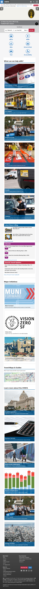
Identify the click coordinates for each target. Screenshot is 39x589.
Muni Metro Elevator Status (11, 272)
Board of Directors (6, 568)
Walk (27, 39)
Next (37, 8)
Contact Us (21, 561)
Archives (4, 575)
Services (4, 558)
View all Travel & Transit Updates (11, 274)
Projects (4, 560)
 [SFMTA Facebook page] (23, 570)
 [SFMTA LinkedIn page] (31, 570)
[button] (30, 2)
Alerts (2, 4)
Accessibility (28, 55)
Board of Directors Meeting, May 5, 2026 (18, 250)
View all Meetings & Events (10, 260)
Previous (1, 8)
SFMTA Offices (22, 560)
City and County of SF (7, 573)
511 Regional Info (6, 564)
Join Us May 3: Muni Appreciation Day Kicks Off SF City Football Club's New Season (23, 235)
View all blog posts (8, 241)
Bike (11, 47)
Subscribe (36, 5)
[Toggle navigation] (37, 2)
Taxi (11, 55)
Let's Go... (31, 30)
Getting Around (6, 561)
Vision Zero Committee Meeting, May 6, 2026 (19, 255)
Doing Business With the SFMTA (9, 571)
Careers (4, 570)
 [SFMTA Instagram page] (28, 570)
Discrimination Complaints (24, 557)
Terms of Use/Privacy (7, 574)
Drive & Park (28, 47)
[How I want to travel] (26, 30)
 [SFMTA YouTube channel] (21, 570)
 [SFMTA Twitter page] (26, 570)
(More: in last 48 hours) (22, 6)
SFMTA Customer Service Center (25, 558)
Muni (11, 39)
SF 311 (4, 563)
